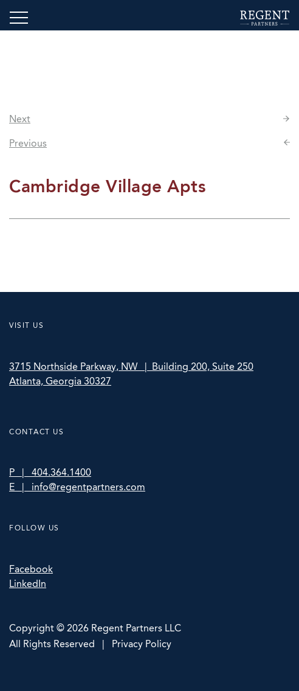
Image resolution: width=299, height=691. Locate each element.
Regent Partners (264, 18)
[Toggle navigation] (19, 17)
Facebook (31, 569)
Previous (28, 143)
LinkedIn (27, 583)
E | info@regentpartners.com (77, 487)
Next (19, 119)
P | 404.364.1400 (50, 472)
